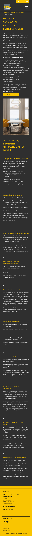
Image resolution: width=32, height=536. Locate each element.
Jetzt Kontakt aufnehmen (11, 94)
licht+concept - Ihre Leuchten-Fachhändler (13, 12)
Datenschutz (6, 530)
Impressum (6, 528)
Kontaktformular (8, 509)
